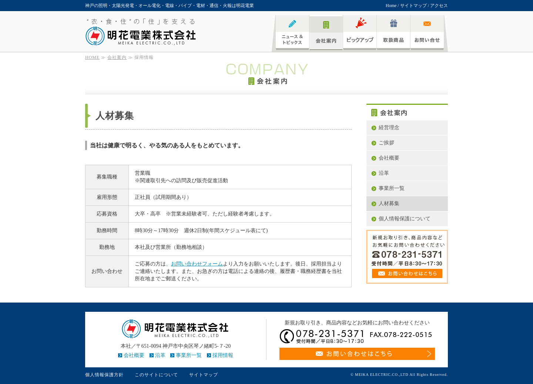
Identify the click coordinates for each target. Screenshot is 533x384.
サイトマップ (413, 5)
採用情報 (222, 355)
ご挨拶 (386, 143)
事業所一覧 (392, 188)
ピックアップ (359, 32)
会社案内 (326, 32)
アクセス (439, 5)
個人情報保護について (404, 218)
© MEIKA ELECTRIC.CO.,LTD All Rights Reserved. (399, 375)
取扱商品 (393, 32)
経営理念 (389, 127)
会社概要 (389, 158)
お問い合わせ (427, 32)
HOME (92, 57)
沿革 (384, 173)
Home (391, 5)
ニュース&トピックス (292, 32)
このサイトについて (156, 374)
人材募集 (389, 203)
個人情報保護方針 (104, 374)
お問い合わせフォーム (197, 264)
